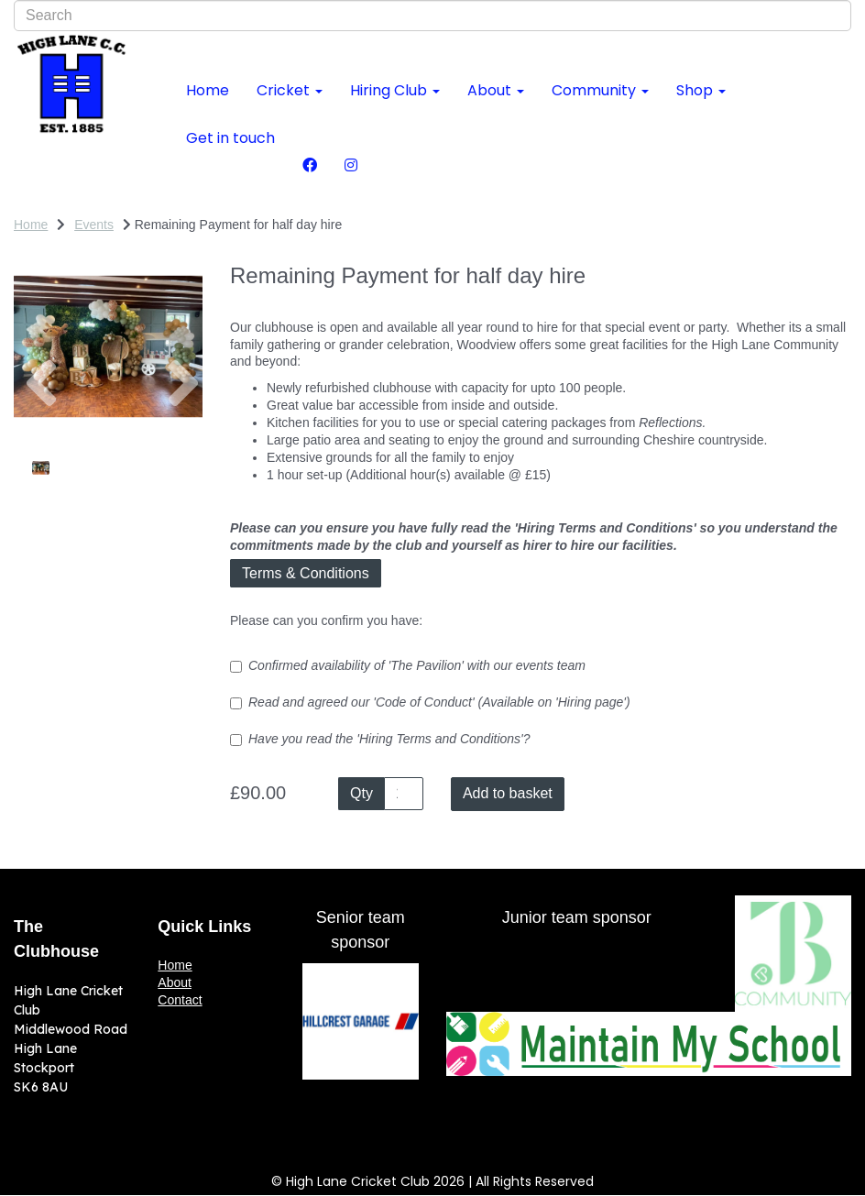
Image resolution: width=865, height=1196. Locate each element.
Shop (701, 90)
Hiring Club (395, 90)
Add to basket (508, 793)
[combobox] (432, 15)
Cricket (290, 90)
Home (207, 90)
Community (600, 90)
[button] (37, 393)
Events (94, 224)
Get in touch (230, 137)
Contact (180, 1000)
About (495, 90)
